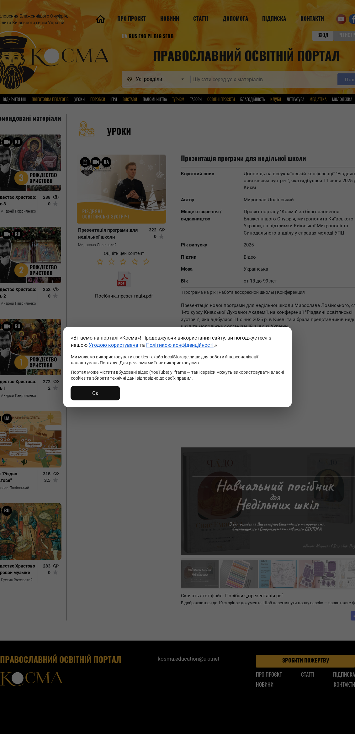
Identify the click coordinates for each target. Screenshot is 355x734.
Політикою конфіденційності (180, 344)
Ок (95, 393)
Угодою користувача (113, 344)
